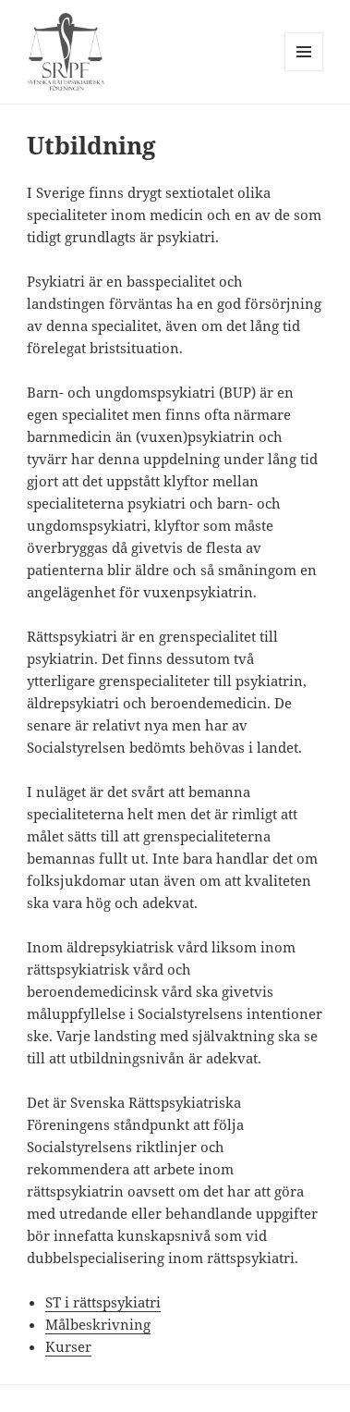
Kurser (68, 1346)
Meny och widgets (304, 70)
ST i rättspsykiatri (103, 1302)
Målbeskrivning (98, 1324)
